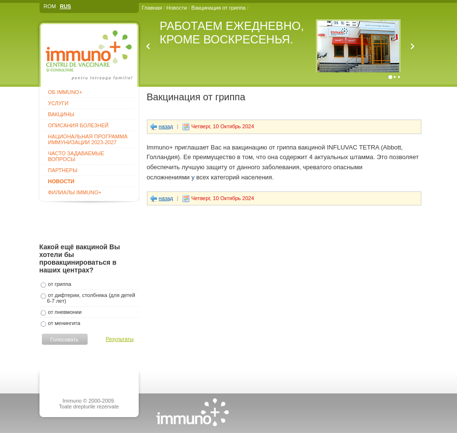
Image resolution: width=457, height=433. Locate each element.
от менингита (64, 323)
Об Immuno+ (65, 92)
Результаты (120, 339)
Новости (177, 8)
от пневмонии (65, 312)
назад (166, 126)
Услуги (58, 103)
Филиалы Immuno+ (75, 192)
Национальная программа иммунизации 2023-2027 (88, 139)
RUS (65, 6)
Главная (152, 8)
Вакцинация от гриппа (219, 8)
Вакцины (61, 114)
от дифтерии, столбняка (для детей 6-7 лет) (91, 298)
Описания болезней (78, 125)
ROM (50, 6)
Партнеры (63, 170)
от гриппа (59, 284)
